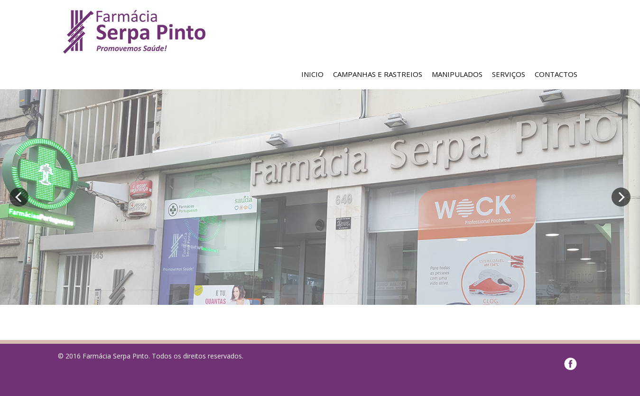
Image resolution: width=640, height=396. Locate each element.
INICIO (312, 74)
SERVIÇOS (508, 74)
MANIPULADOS (457, 74)
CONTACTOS (556, 74)
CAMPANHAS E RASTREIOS (377, 74)
